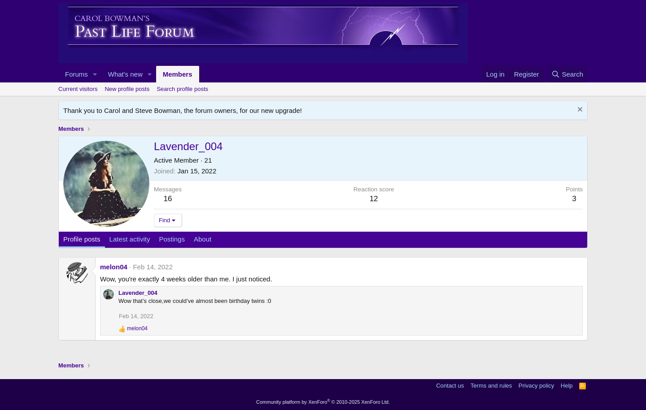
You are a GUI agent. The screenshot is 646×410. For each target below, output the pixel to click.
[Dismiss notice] (579, 110)
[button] (95, 74)
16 (168, 198)
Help (567, 385)
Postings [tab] (172, 239)
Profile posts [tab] (81, 239)
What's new (125, 74)
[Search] (567, 74)
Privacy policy (536, 385)
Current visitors (77, 89)
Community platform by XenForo (323, 402)
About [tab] (202, 239)
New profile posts (127, 89)
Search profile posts (182, 89)
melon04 (113, 267)
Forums (76, 74)
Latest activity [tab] (129, 239)
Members (177, 74)
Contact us (450, 385)
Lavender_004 (137, 292)
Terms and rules (491, 385)
